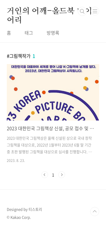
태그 (29, 32)
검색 (82, 11)
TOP (94, 211)
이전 (44, 174)
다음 (61, 174)
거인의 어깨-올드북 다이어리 (49, 11)
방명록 (53, 32)
